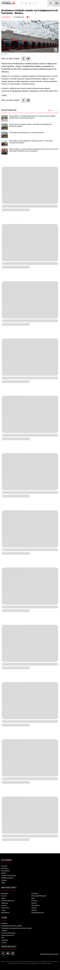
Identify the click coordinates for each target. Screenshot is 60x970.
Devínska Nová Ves (7, 901)
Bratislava (4, 893)
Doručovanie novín (7, 935)
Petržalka (34, 893)
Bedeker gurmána (7, 878)
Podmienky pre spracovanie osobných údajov (16, 928)
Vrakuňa (34, 910)
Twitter (3, 942)
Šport (3, 883)
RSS (2, 938)
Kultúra (3, 873)
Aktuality (4, 866)
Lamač (3, 910)
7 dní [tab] (57, 110)
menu (57, 3)
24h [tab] (49, 110)
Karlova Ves (5, 908)
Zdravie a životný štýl (8, 875)
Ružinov (34, 903)
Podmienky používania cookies (11, 926)
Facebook (4, 940)
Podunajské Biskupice (38, 896)
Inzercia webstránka (8, 933)
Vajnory (34, 908)
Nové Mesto (5, 912)
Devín (3, 898)
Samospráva (5, 871)
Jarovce (4, 905)
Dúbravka (4, 903)
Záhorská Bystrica (37, 912)
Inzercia (4, 931)
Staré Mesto (6, 17)
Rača (33, 898)
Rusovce (34, 901)
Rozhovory (5, 868)
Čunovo (4, 896)
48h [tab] (53, 110)
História (4, 880)
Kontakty (4, 923)
